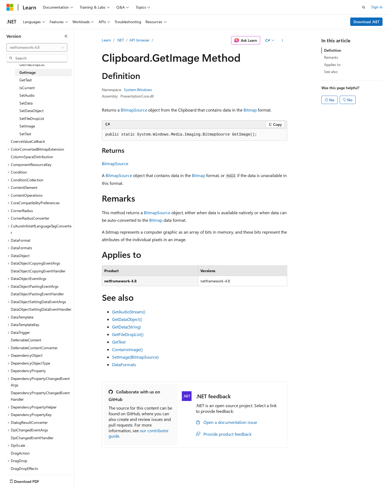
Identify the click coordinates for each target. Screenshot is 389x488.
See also (331, 71)
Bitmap (250, 110)
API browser (140, 40)
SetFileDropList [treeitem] (31, 118)
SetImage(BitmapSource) (135, 357)
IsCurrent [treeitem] (27, 87)
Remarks (331, 57)
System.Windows (138, 89)
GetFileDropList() (128, 334)
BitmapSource (134, 110)
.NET (120, 40)
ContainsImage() (127, 349)
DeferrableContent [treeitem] (26, 339)
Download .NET (366, 21)
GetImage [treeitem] (27, 72)
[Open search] (363, 7)
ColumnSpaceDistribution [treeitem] (32, 156)
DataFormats (124, 364)
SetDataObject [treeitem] (31, 110)
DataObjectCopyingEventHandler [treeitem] (38, 271)
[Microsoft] (9, 7)
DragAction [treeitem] (20, 453)
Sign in (377, 6)
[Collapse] (66, 36)
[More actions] (282, 40)
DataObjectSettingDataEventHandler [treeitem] (41, 309)
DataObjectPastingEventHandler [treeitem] (37, 293)
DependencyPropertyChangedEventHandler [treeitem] (40, 396)
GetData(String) (126, 327)
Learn (106, 40)
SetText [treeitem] (25, 133)
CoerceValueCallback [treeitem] (28, 141)
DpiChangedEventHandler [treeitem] (32, 437)
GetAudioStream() (128, 311)
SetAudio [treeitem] (26, 95)
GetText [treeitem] (25, 79)
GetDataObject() (127, 319)
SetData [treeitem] (26, 103)
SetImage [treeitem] (27, 126)
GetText (119, 342)
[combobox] (36, 47)
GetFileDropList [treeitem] (32, 64)
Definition (332, 50)
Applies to (332, 64)
